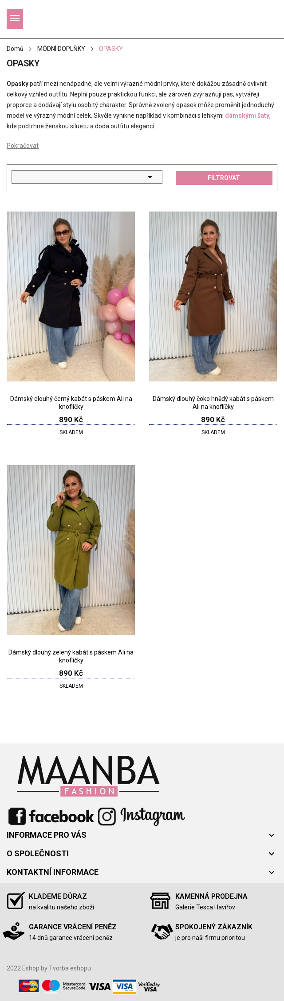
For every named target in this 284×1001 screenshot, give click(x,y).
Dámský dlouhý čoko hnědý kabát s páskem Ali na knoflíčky (213, 402)
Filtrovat (224, 177)
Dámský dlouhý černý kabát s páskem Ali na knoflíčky (71, 402)
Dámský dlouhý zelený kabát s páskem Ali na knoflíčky (71, 656)
